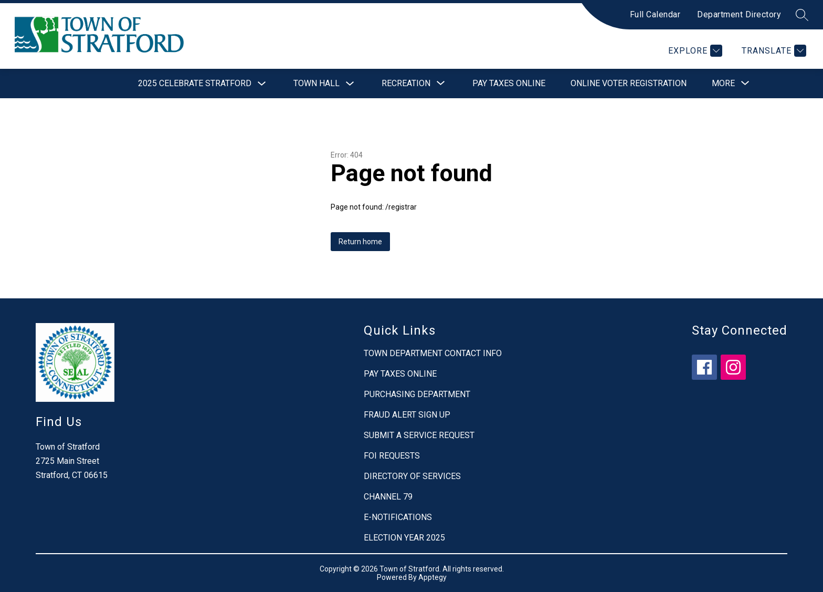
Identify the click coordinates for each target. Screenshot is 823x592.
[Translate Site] (772, 50)
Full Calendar (655, 14)
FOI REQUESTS (392, 456)
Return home (360, 241)
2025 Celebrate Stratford (194, 83)
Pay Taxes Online (508, 83)
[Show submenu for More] (723, 83)
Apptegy (432, 577)
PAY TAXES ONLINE (400, 374)
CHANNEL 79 (388, 497)
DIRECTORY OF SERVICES (412, 476)
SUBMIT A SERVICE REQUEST (419, 435)
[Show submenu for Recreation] (406, 83)
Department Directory (739, 14)
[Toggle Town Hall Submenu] (350, 84)
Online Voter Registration (629, 83)
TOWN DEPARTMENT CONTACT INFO (433, 353)
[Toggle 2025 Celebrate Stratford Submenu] (262, 84)
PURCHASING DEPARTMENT (417, 394)
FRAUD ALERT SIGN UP (407, 415)
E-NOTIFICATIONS (398, 517)
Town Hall (316, 83)
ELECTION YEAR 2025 (404, 538)
